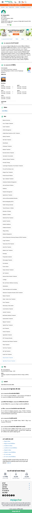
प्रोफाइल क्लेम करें (16, 511)
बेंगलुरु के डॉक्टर (7, 441)
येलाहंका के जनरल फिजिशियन (10, 452)
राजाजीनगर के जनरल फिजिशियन (10, 448)
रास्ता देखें (29, 72)
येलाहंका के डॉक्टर (7, 450)
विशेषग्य (22, 39)
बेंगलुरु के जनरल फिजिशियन (9, 443)
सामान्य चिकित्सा (4, 110)
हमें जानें (3, 483)
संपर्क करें (9, 463)
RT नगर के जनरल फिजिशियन (10, 456)
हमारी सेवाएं (4, 487)
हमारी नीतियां (4, 485)
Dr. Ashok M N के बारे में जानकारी (6, 39)
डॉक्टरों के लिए (5, 488)
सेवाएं (28, 39)
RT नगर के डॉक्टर (7, 454)
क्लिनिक (17, 39)
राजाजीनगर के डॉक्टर (8, 445)
